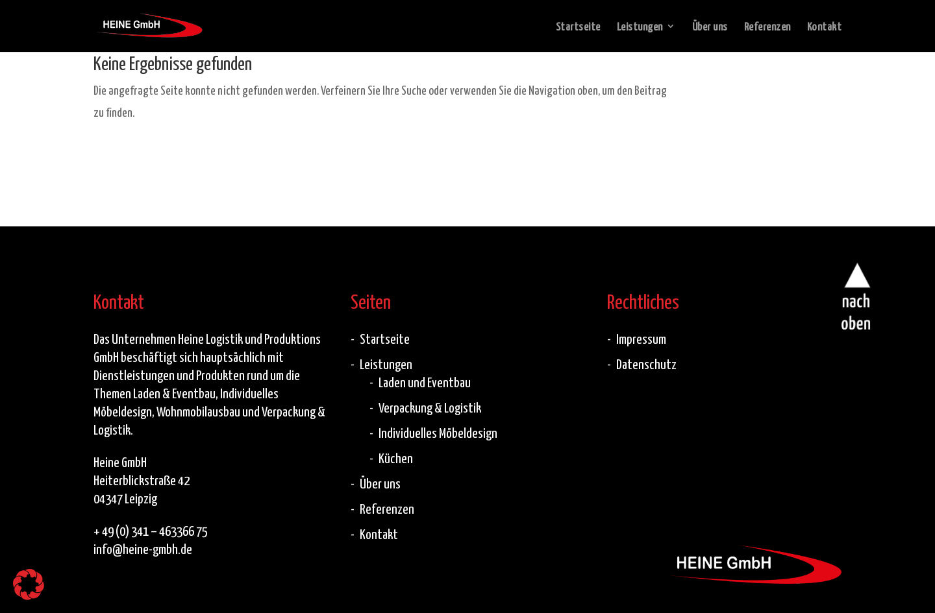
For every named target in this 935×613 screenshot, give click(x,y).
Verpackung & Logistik (430, 406)
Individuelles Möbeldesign (438, 432)
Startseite (578, 27)
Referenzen (767, 27)
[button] (28, 584)
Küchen (396, 457)
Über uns (710, 27)
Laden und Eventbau (425, 381)
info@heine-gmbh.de (143, 548)
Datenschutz (646, 363)
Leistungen (640, 27)
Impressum (641, 338)
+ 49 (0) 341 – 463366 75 (151, 530)
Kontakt (824, 27)
